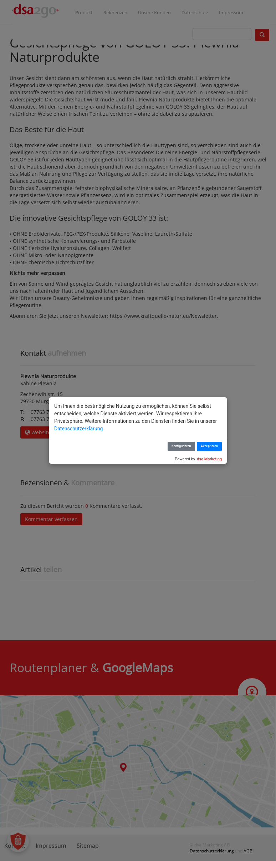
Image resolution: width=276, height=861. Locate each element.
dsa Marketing (209, 459)
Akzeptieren (209, 446)
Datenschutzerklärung (78, 428)
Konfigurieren (181, 446)
